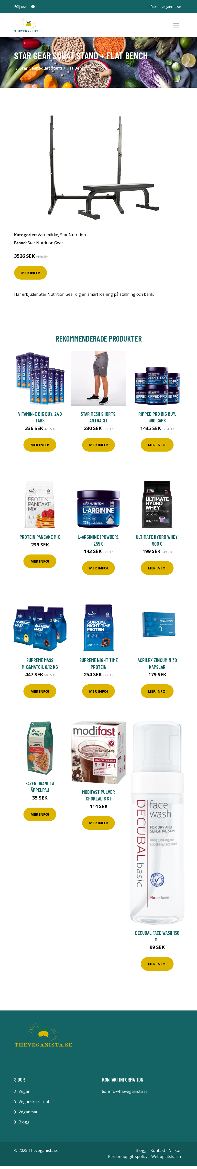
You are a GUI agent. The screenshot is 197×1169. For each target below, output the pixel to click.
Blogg (24, 1125)
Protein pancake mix (40, 540)
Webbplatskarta (166, 1160)
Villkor (175, 1153)
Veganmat (28, 1115)
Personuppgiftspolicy (127, 1160)
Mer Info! (30, 275)
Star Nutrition (73, 238)
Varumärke (48, 238)
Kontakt (158, 1153)
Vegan (24, 1094)
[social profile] (33, 6)
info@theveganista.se (164, 6)
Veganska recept (34, 1104)
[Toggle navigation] (176, 27)
